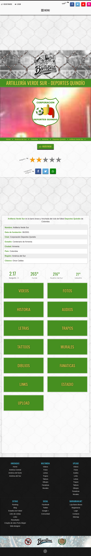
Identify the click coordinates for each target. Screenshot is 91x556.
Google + (45, 511)
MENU (45, 10)
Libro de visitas (15, 514)
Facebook (45, 505)
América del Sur (21, 139)
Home (8, 139)
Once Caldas (18, 261)
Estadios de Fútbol (15, 511)
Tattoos (45, 479)
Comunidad (45, 514)
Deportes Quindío (59, 139)
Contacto (76, 514)
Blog (15, 508)
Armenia (45, 139)
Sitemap (76, 517)
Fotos (45, 470)
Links (76, 476)
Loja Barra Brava (76, 505)
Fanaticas (45, 485)
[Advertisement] (45, 32)
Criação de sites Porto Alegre (15, 523)
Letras (45, 473)
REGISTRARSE (6, 4)
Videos (45, 467)
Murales (45, 488)
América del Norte (15, 473)
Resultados (15, 520)
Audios (75, 473)
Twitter (45, 508)
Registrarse (76, 508)
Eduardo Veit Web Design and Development (45, 551)
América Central (15, 470)
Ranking (15, 505)
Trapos (45, 476)
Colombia (34, 139)
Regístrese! (45, 146)
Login (76, 511)
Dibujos (45, 482)
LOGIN (18, 4)
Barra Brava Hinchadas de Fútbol (45, 64)
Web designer (15, 526)
